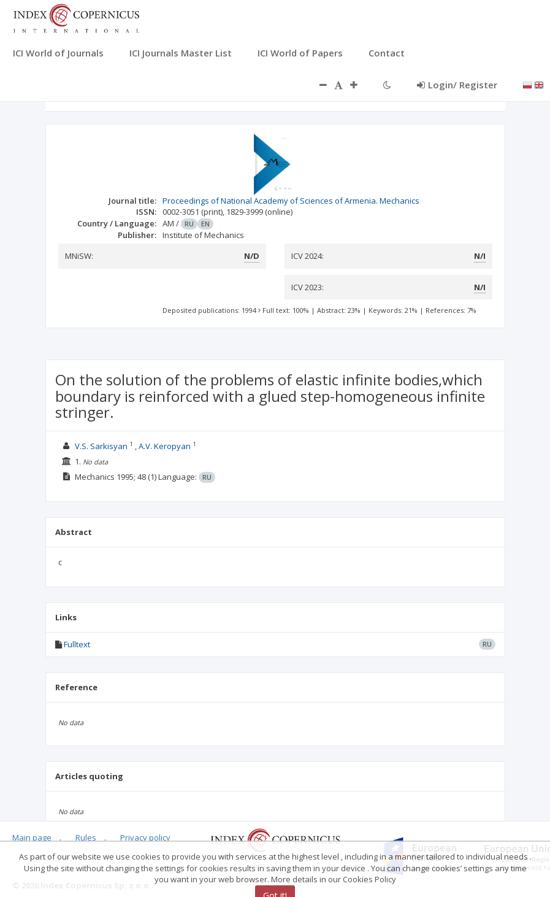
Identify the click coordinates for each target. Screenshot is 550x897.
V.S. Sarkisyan (101, 446)
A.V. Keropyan (165, 446)
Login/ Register (457, 85)
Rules (85, 837)
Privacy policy (145, 837)
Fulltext (77, 644)
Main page (32, 837)
